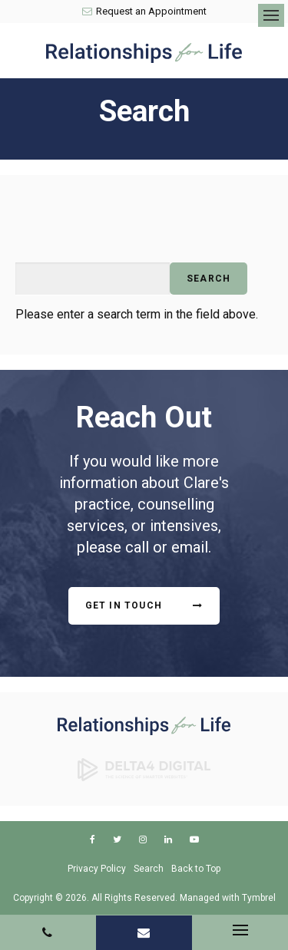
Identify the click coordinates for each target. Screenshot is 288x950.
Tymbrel (259, 897)
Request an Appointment (144, 11)
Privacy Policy (97, 868)
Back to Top (195, 868)
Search (149, 868)
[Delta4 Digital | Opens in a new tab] (144, 768)
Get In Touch (123, 605)
